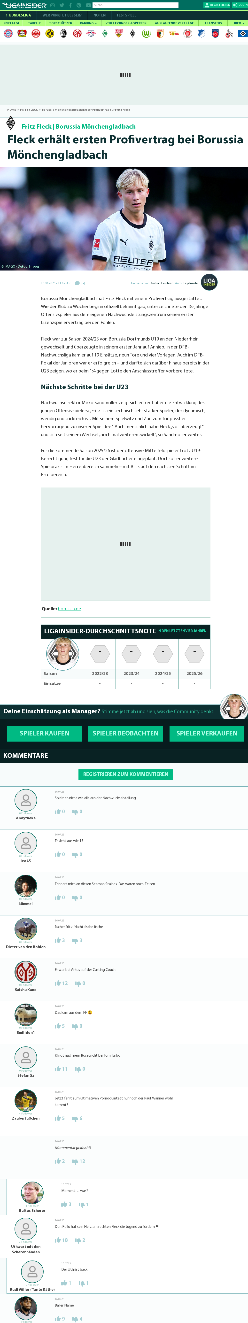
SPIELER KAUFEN (44, 734)
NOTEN (99, 15)
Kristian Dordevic (162, 283)
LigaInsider (191, 283)
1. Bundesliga (18, 15)
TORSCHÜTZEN (60, 23)
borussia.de (69, 609)
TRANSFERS (213, 23)
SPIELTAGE (11, 23)
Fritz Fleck (37, 127)
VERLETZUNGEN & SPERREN (126, 23)
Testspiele (126, 15)
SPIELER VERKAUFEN (207, 734)
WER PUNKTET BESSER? (62, 15)
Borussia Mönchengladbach (96, 127)
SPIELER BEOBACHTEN (125, 734)
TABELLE (34, 23)
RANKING (88, 23)
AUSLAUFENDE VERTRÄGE (174, 23)
